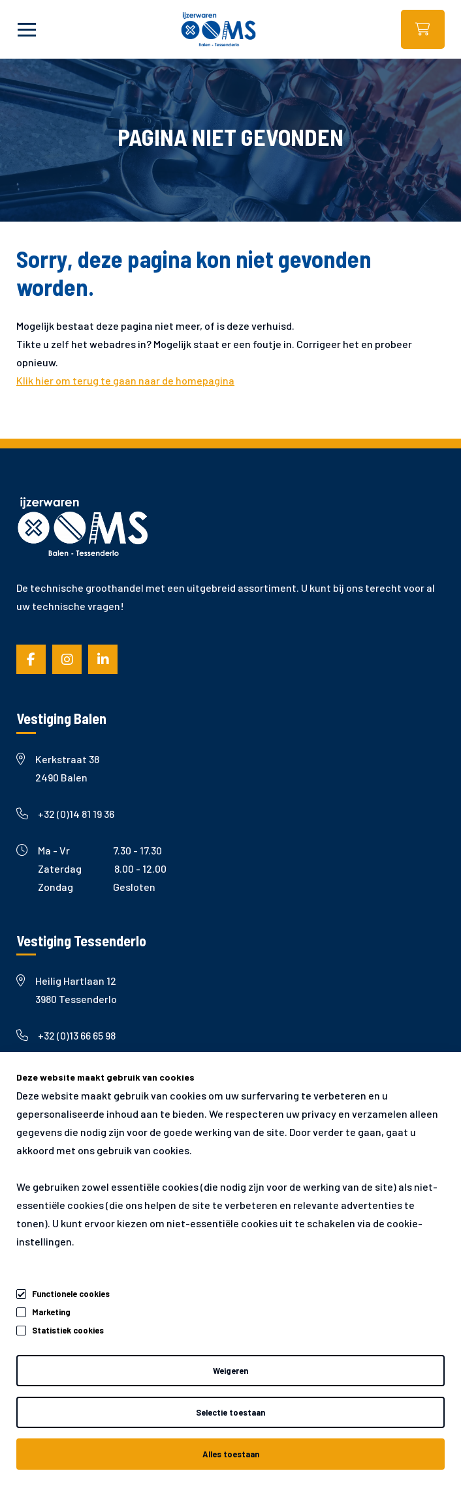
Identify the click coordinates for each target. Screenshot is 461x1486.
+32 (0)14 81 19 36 (65, 814)
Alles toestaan (230, 1454)
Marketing (51, 1312)
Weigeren (230, 1370)
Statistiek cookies (68, 1330)
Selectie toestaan (230, 1412)
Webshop (422, 29)
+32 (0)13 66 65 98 (66, 1035)
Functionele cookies (71, 1292)
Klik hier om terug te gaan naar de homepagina (125, 380)
